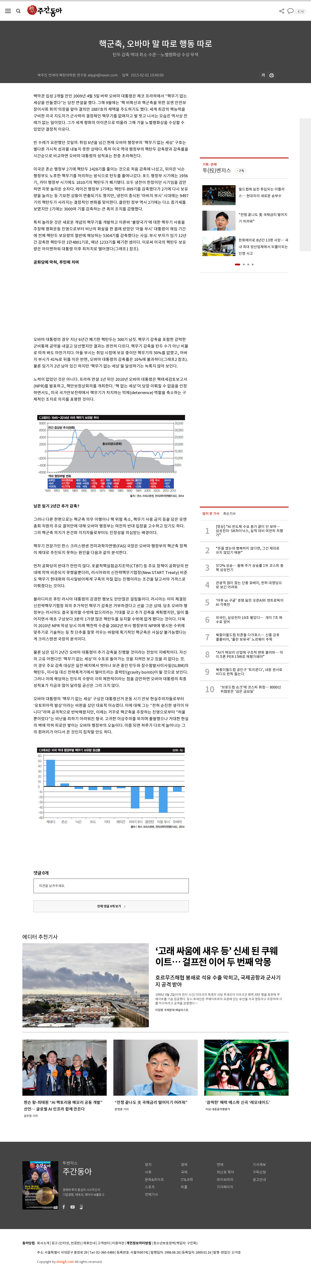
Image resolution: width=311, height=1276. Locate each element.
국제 (184, 1172)
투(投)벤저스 (217, 170)
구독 (241, 171)
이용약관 (118, 1243)
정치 (148, 1165)
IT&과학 (187, 1180)
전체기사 (151, 1194)
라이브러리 (225, 1180)
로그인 (300, 11)
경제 (184, 1165)
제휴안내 (89, 1243)
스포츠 (150, 1187)
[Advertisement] (100, 300)
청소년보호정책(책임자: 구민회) (175, 1243)
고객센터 (104, 1243)
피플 (184, 1187)
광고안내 (259, 1180)
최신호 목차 (225, 1172)
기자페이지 (225, 1187)
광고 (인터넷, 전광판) (66, 1243)
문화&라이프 (154, 1180)
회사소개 (43, 1243)
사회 (148, 1172)
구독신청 (259, 1172)
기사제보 (259, 1165)
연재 (220, 1165)
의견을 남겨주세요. (52, 886)
